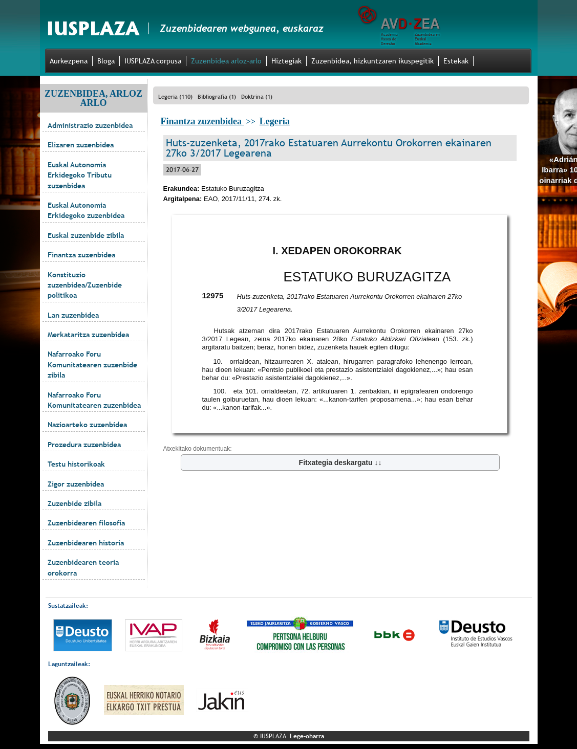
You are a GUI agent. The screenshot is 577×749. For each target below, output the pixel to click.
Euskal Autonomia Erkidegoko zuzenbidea (86, 210)
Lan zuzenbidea (73, 315)
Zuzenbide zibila (74, 503)
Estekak (455, 60)
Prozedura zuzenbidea (84, 444)
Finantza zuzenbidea (81, 254)
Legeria (275, 121)
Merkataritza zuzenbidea (88, 334)
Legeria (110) (175, 97)
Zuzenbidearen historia (86, 542)
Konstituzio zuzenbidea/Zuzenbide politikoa (85, 285)
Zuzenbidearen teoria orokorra (83, 567)
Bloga (106, 60)
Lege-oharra (307, 736)
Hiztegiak (286, 60)
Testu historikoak (76, 464)
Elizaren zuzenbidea (81, 144)
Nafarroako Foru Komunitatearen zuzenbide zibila (92, 364)
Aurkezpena (69, 60)
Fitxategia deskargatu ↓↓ (340, 462)
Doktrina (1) (256, 97)
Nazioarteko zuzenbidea (87, 424)
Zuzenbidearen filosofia (86, 522)
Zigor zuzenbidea (76, 484)
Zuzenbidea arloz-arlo (226, 60)
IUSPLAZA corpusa (152, 60)
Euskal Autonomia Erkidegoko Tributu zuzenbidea (80, 175)
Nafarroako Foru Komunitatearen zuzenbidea (94, 400)
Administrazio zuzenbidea (90, 125)
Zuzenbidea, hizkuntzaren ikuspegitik (372, 60)
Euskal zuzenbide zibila (86, 235)
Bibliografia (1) (217, 97)
